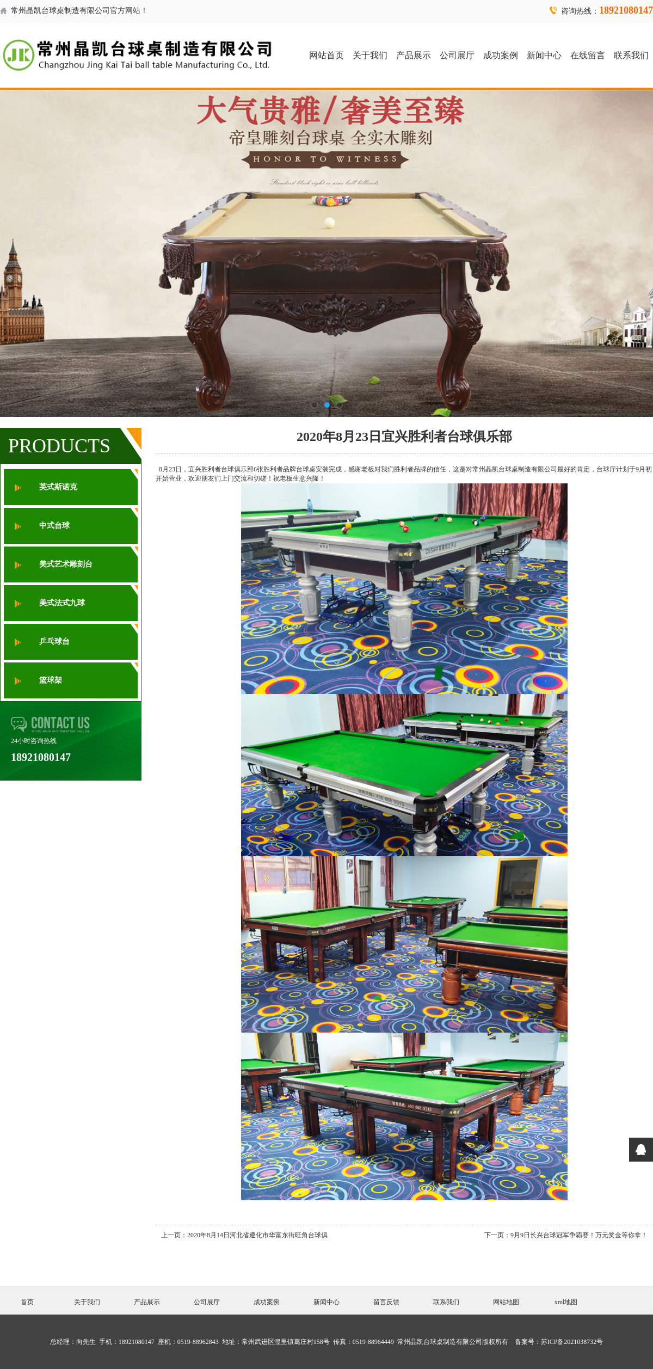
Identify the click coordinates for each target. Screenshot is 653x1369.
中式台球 (54, 525)
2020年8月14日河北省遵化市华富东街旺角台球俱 (257, 1235)
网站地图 (506, 1302)
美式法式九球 (62, 603)
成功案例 (500, 55)
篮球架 (50, 680)
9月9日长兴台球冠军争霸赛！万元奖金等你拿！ (579, 1235)
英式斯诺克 (58, 487)
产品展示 (413, 55)
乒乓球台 (54, 641)
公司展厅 (457, 55)
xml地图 (566, 1302)
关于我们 (370, 55)
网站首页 (326, 55)
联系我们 (631, 55)
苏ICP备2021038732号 (572, 1342)
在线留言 (587, 55)
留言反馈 (386, 1302)
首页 (27, 1302)
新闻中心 (544, 55)
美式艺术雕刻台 (66, 564)
